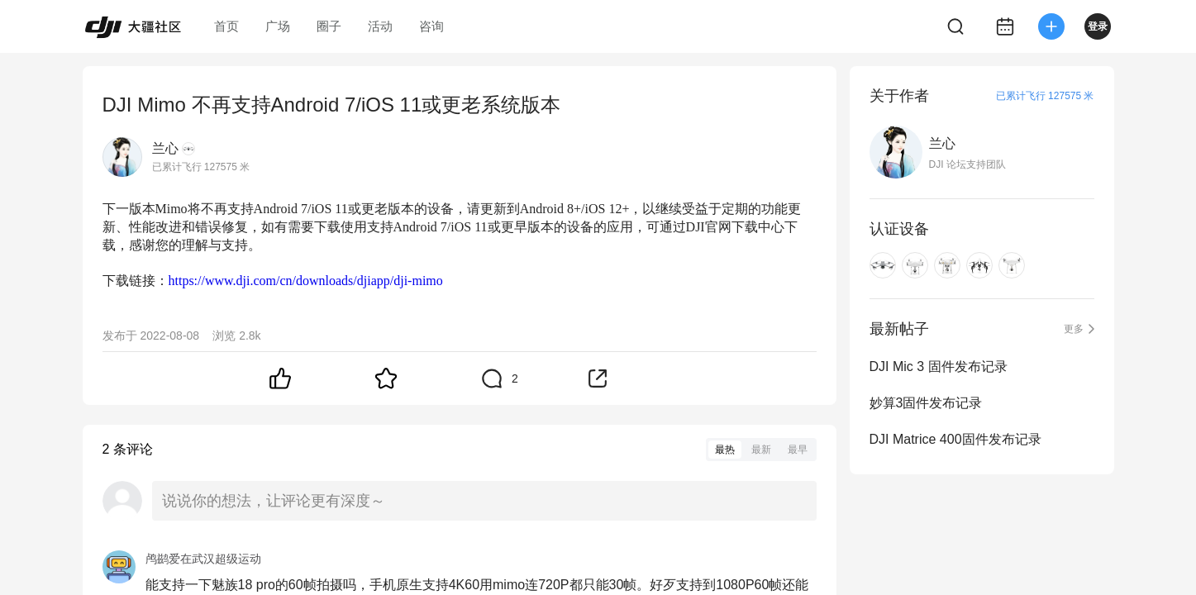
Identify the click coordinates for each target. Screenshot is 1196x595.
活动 (380, 26)
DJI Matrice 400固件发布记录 (955, 439)
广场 (277, 26)
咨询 (431, 26)
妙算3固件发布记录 (926, 403)
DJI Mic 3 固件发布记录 (939, 366)
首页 (226, 26)
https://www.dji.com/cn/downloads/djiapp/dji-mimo (306, 281)
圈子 (329, 26)
